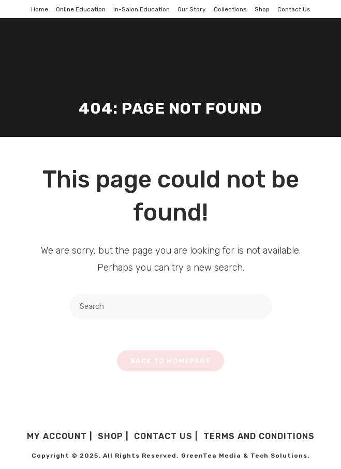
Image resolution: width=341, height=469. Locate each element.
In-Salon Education (141, 9)
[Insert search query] (171, 306)
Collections (230, 9)
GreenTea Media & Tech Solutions (244, 455)
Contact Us (293, 9)
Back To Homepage (170, 361)
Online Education (81, 9)
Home (39, 9)
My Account (57, 436)
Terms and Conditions (259, 436)
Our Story (191, 9)
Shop (262, 9)
